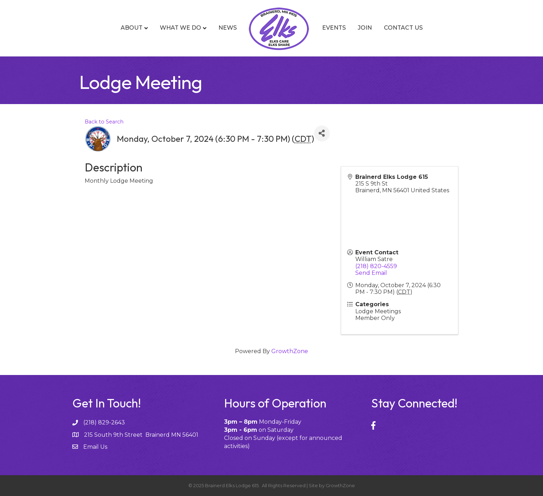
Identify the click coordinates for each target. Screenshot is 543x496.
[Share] (322, 133)
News (227, 27)
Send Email (371, 273)
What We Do (180, 27)
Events (334, 27)
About (132, 27)
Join (365, 27)
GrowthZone (289, 351)
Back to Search (104, 122)
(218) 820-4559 (376, 266)
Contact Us (403, 27)
